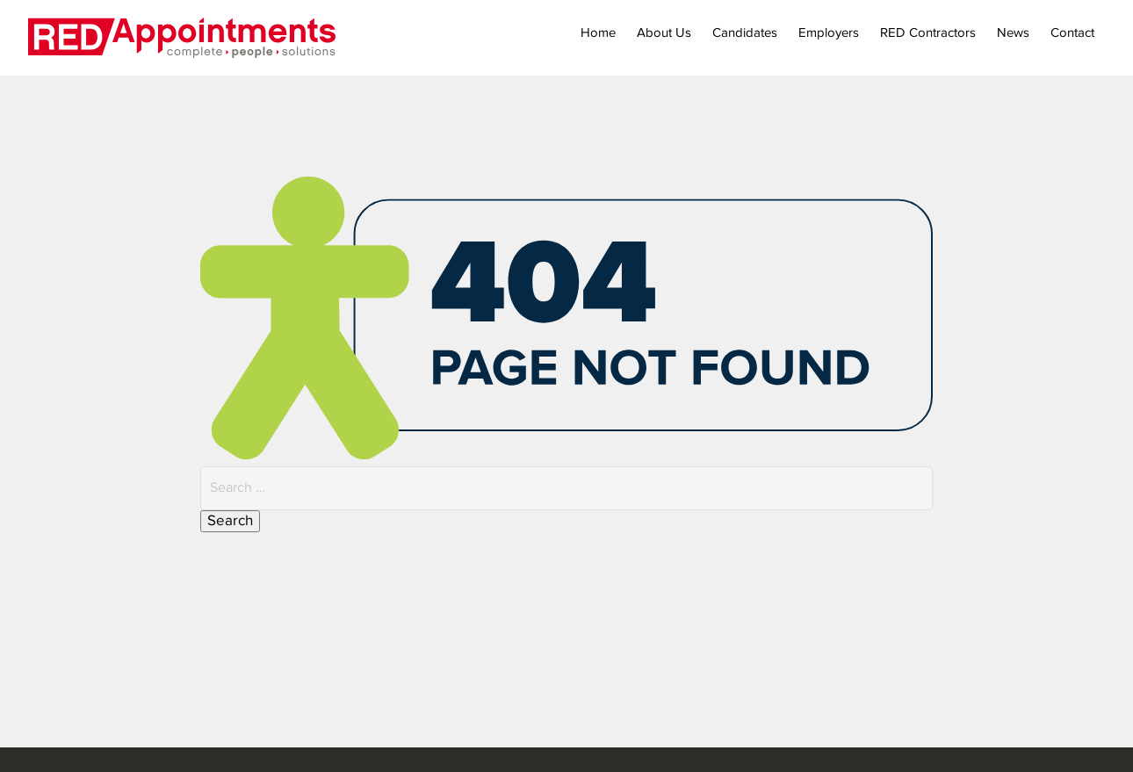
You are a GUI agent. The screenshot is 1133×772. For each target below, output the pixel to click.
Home (598, 33)
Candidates (744, 33)
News (1013, 33)
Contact (1072, 33)
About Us (664, 33)
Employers (828, 33)
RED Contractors (928, 33)
